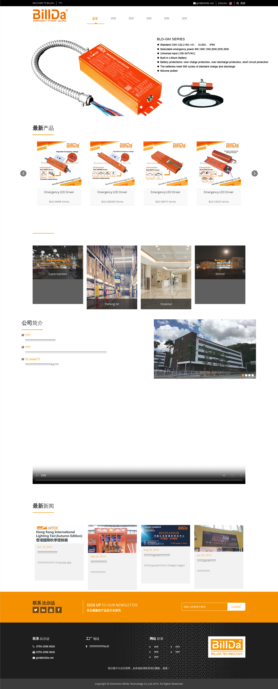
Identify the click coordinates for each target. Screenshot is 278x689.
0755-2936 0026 (45, 646)
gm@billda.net (203, 3)
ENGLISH (222, 3)
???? (60, 3)
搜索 (241, 3)
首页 (95, 19)
